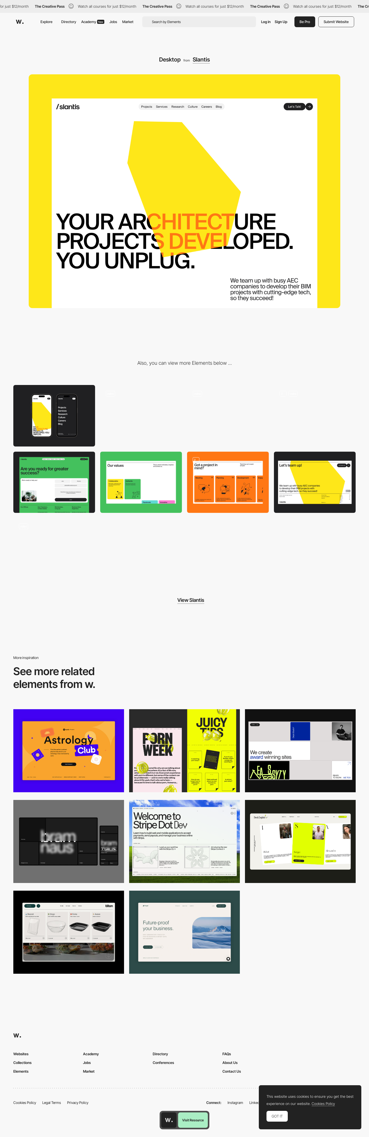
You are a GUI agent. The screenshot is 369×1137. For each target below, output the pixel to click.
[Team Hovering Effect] (54, 548)
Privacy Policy (77, 1102)
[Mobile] (54, 415)
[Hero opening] (228, 415)
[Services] (228, 482)
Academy (92, 21)
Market (128, 21)
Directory (68, 21)
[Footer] (315, 482)
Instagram (235, 1102)
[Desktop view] (184, 750)
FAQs (226, 1054)
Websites (20, 1054)
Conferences (163, 1062)
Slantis (201, 59)
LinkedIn (255, 1102)
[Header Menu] (68, 932)
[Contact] (54, 482)
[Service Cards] (315, 415)
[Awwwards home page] (169, 1120)
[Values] (141, 482)
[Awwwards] (20, 22)
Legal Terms (51, 1102)
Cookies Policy (24, 1102)
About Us (230, 1062)
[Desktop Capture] (68, 750)
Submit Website (336, 21)
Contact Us (231, 1071)
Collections (22, 1062)
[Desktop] (300, 750)
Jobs (113, 21)
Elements (20, 1071)
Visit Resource (193, 1120)
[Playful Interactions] (141, 415)
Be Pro (305, 21)
